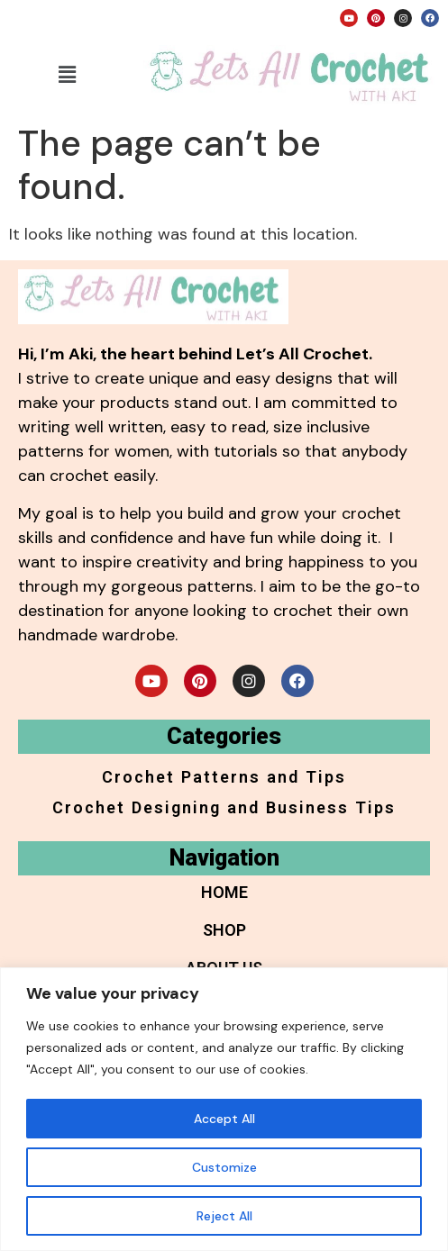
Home (224, 892)
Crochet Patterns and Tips (224, 776)
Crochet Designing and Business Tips (224, 807)
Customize (224, 1167)
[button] (66, 75)
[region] (224, 1109)
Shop (224, 929)
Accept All (224, 1118)
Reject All (224, 1216)
